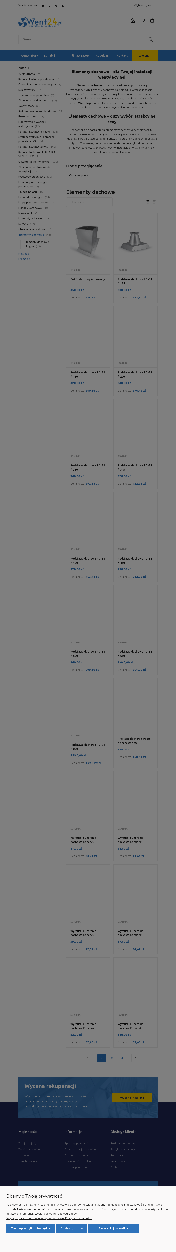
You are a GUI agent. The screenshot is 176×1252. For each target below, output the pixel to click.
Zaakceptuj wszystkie (113, 1228)
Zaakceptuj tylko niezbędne (30, 1228)
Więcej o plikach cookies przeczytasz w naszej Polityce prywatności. (49, 1218)
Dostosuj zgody (71, 1228)
